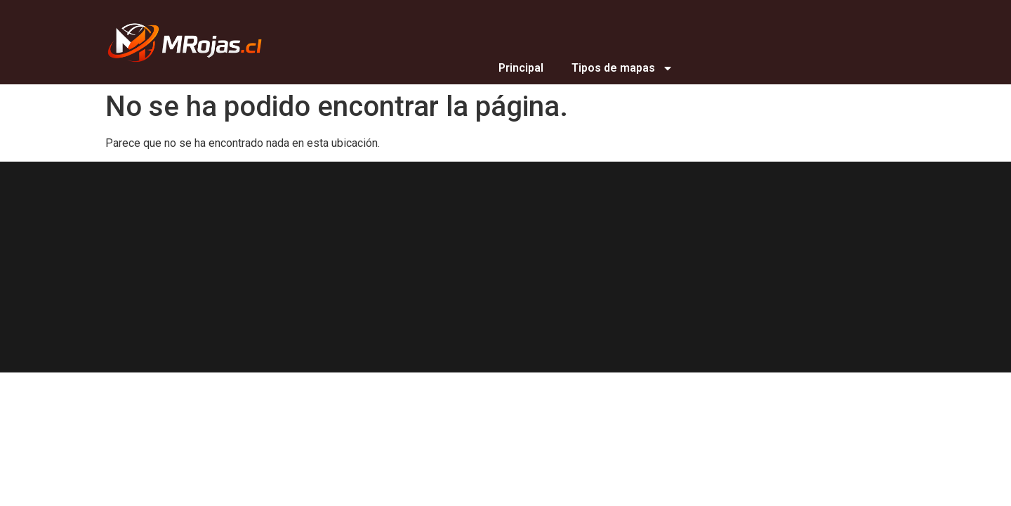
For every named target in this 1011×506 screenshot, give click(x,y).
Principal (520, 67)
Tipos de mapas (622, 68)
